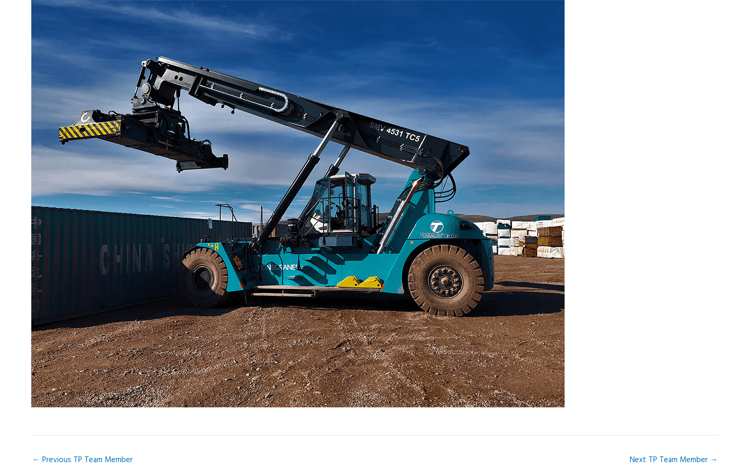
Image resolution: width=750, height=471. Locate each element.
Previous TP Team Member (82, 460)
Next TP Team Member (674, 460)
